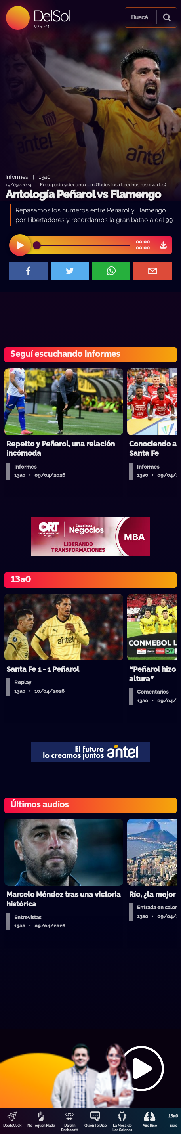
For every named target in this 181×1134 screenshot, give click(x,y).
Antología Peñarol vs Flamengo (83, 194)
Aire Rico (150, 1126)
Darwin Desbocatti (69, 1128)
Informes (17, 176)
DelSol (51, 15)
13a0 (45, 176)
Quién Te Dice (95, 1126)
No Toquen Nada (41, 1126)
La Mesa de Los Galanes (122, 1128)
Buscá (139, 17)
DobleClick (12, 1126)
